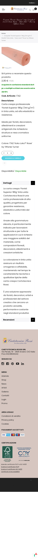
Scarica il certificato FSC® (10, 467)
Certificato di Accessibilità (10, 472)
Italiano (32, 3)
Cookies (5, 424)
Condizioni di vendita (11, 416)
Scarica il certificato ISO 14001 (11, 469)
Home (4, 33)
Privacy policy (8, 420)
